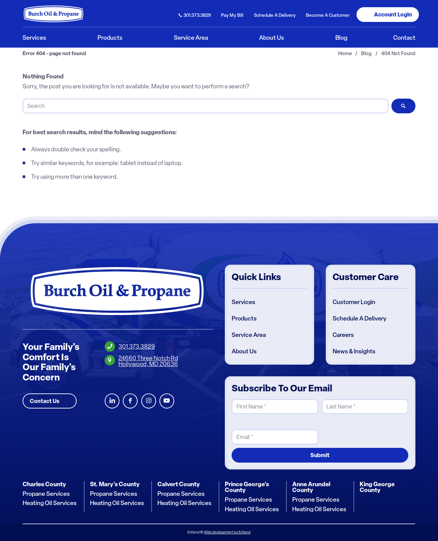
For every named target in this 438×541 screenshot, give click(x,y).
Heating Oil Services (50, 503)
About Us (244, 351)
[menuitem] (195, 14)
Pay (232, 15)
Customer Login (354, 302)
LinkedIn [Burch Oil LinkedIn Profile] (112, 401)
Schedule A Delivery (359, 318)
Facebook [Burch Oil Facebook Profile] (130, 401)
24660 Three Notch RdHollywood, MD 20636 (148, 361)
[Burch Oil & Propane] (54, 13)
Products (244, 318)
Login (393, 14)
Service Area (249, 335)
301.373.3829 (197, 15)
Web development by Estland (227, 532)
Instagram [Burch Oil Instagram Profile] (148, 401)
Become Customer (328, 15)
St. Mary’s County (115, 484)
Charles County (44, 484)
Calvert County (178, 484)
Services (243, 302)
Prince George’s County (247, 487)
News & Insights (354, 351)
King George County (377, 487)
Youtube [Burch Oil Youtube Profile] (166, 401)
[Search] (205, 106)
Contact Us (45, 401)
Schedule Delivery (275, 15)
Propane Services (46, 494)
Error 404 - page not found (54, 53)
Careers (343, 335)
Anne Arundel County (311, 487)
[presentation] (374, 431)
